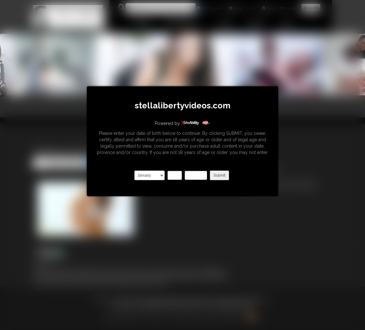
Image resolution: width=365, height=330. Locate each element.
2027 (196, 175)
